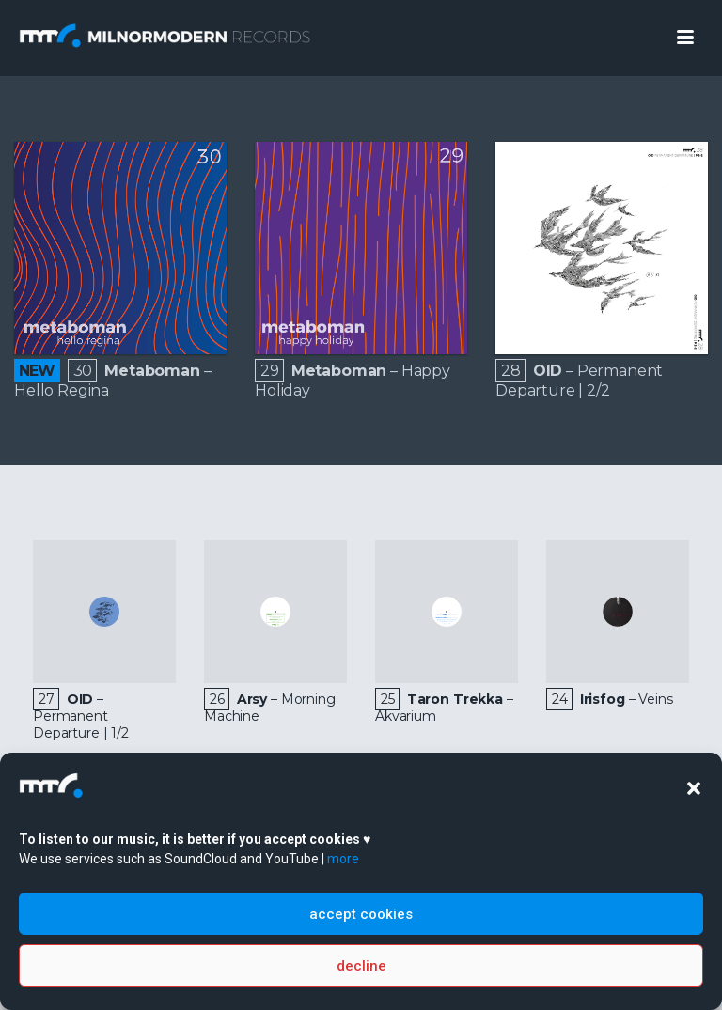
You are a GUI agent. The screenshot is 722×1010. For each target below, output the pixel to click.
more (343, 858)
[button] (693, 788)
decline (361, 965)
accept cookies (361, 914)
